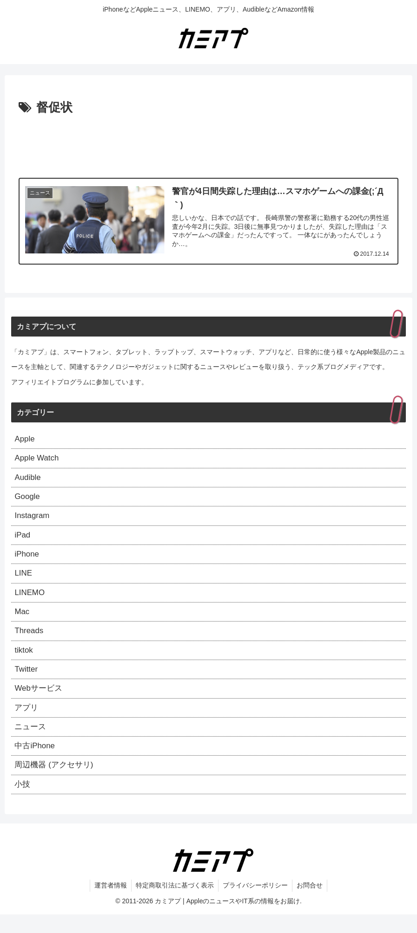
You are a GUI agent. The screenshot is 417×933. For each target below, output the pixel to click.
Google (27, 500)
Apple (25, 440)
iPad (22, 540)
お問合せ (311, 904)
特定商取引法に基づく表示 (174, 904)
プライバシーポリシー (255, 904)
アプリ (27, 722)
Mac (22, 621)
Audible (28, 480)
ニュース (31, 742)
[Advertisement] (208, 144)
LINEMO (30, 601)
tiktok (24, 662)
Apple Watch (37, 460)
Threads (29, 641)
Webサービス (39, 701)
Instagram (33, 520)
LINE (23, 581)
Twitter (26, 682)
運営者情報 (109, 904)
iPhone (27, 561)
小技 (22, 802)
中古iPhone (35, 762)
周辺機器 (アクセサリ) (56, 782)
